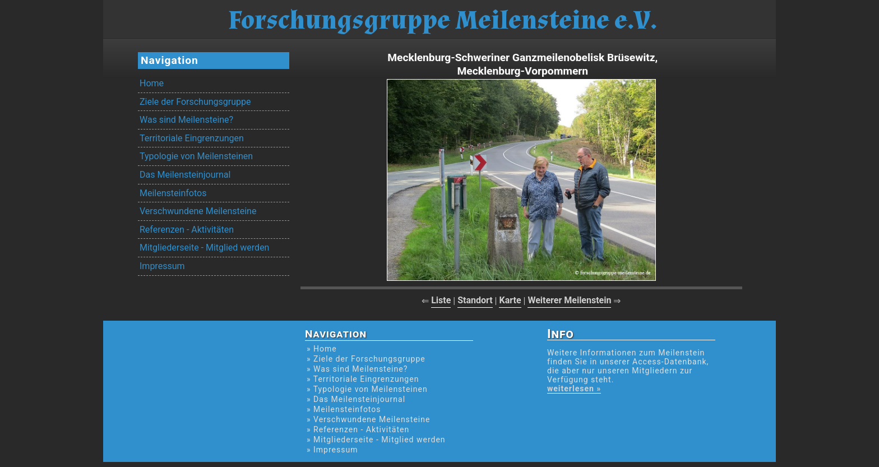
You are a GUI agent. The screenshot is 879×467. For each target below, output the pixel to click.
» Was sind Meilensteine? (357, 368)
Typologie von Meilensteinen (196, 156)
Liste (441, 300)
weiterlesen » (574, 388)
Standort (475, 300)
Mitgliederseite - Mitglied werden (204, 247)
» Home (322, 348)
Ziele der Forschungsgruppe (195, 101)
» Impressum (332, 449)
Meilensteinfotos (173, 193)
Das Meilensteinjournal (185, 174)
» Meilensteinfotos (344, 409)
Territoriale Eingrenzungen (192, 138)
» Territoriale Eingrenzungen (363, 378)
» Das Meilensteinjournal (356, 399)
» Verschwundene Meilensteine (368, 419)
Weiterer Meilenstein (569, 300)
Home (152, 83)
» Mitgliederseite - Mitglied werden (376, 439)
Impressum (162, 266)
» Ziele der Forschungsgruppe (366, 358)
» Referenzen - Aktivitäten (358, 429)
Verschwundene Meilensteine (198, 211)
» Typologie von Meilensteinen (367, 389)
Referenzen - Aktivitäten (187, 229)
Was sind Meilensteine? (186, 119)
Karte (510, 300)
